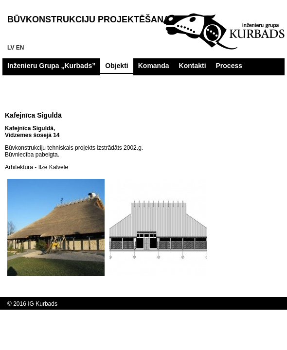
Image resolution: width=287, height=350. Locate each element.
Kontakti (192, 66)
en (20, 47)
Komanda (153, 66)
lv (10, 47)
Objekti (116, 66)
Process (229, 66)
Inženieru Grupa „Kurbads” (51, 66)
